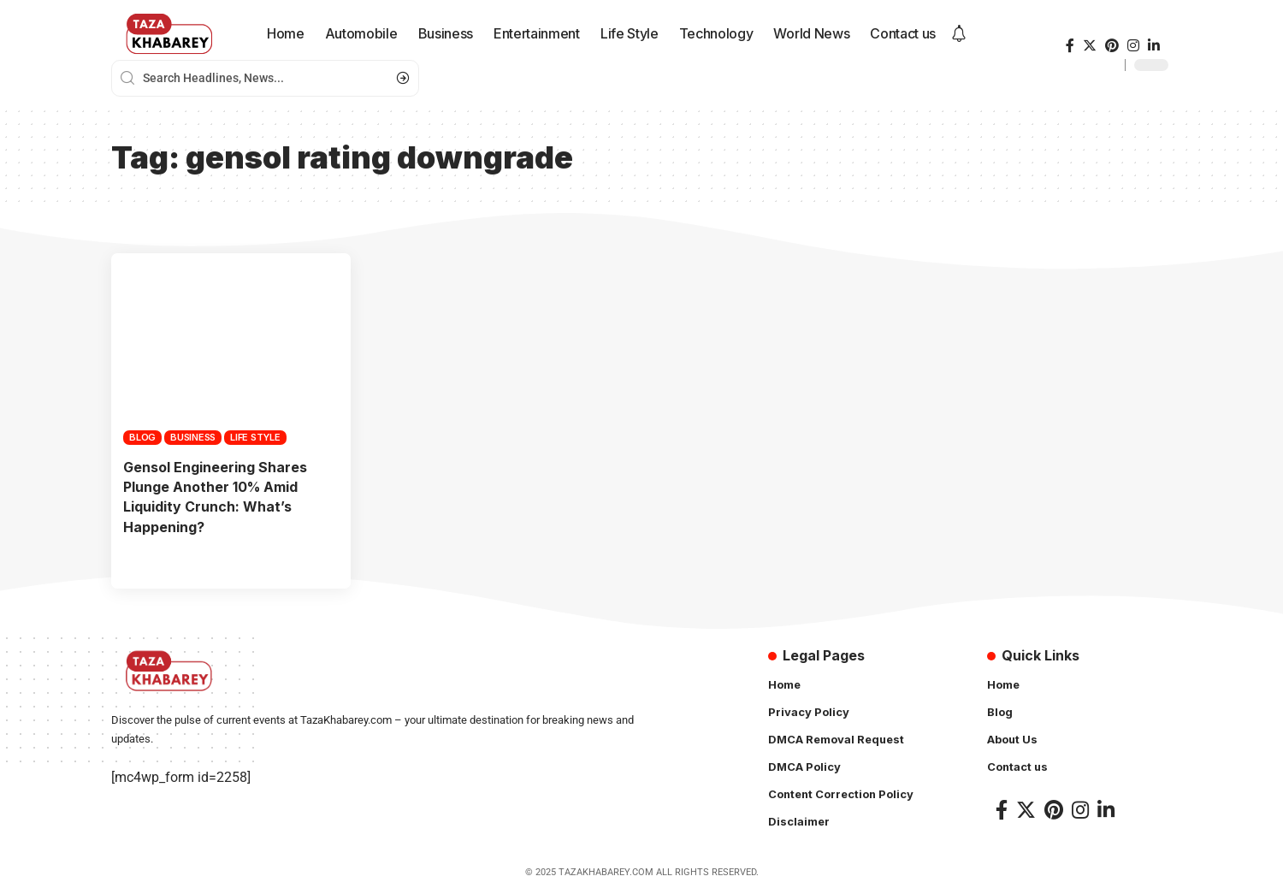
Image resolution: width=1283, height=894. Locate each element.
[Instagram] (1133, 45)
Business (193, 437)
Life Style (255, 437)
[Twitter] (1090, 45)
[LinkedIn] (1154, 45)
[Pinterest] (1112, 45)
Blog (142, 437)
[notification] (958, 34)
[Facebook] (1070, 45)
